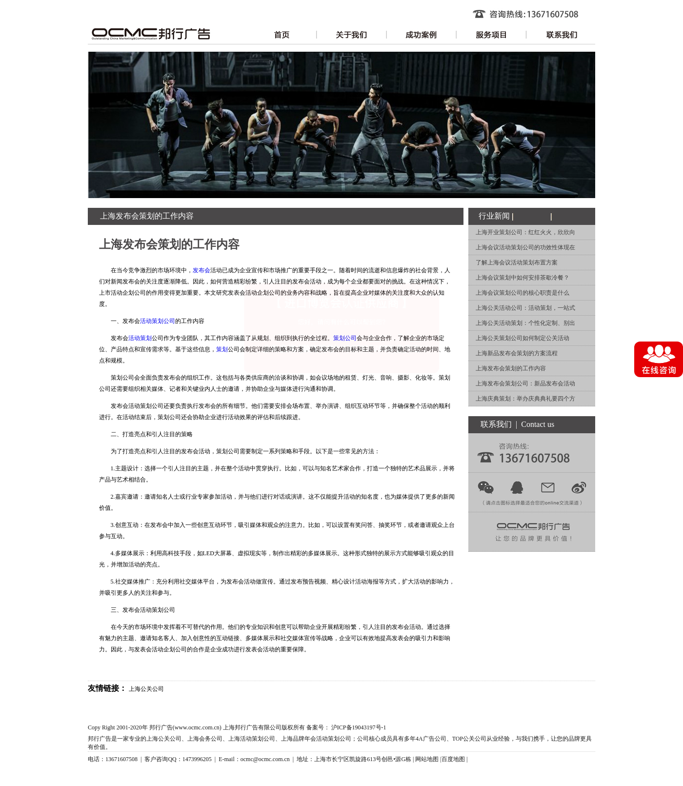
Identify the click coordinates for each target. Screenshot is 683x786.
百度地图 (453, 759)
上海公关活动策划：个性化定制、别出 (525, 323)
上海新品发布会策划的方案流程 (517, 353)
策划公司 (345, 338)
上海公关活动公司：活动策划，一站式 (525, 307)
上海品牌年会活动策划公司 (316, 738)
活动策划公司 (157, 321)
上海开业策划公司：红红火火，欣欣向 (525, 232)
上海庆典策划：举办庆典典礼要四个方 (525, 398)
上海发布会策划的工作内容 (511, 368)
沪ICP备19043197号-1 (358, 727)
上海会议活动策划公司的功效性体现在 (525, 247)
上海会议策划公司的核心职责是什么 (522, 292)
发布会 (201, 270)
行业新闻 (494, 216)
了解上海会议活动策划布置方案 (517, 262)
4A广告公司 (431, 738)
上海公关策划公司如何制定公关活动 (522, 338)
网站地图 (427, 759)
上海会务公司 (204, 738)
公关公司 (474, 738)
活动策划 (140, 338)
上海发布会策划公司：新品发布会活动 (525, 383)
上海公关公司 (146, 688)
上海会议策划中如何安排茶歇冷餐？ (522, 277)
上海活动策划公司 (251, 738)
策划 (222, 349)
